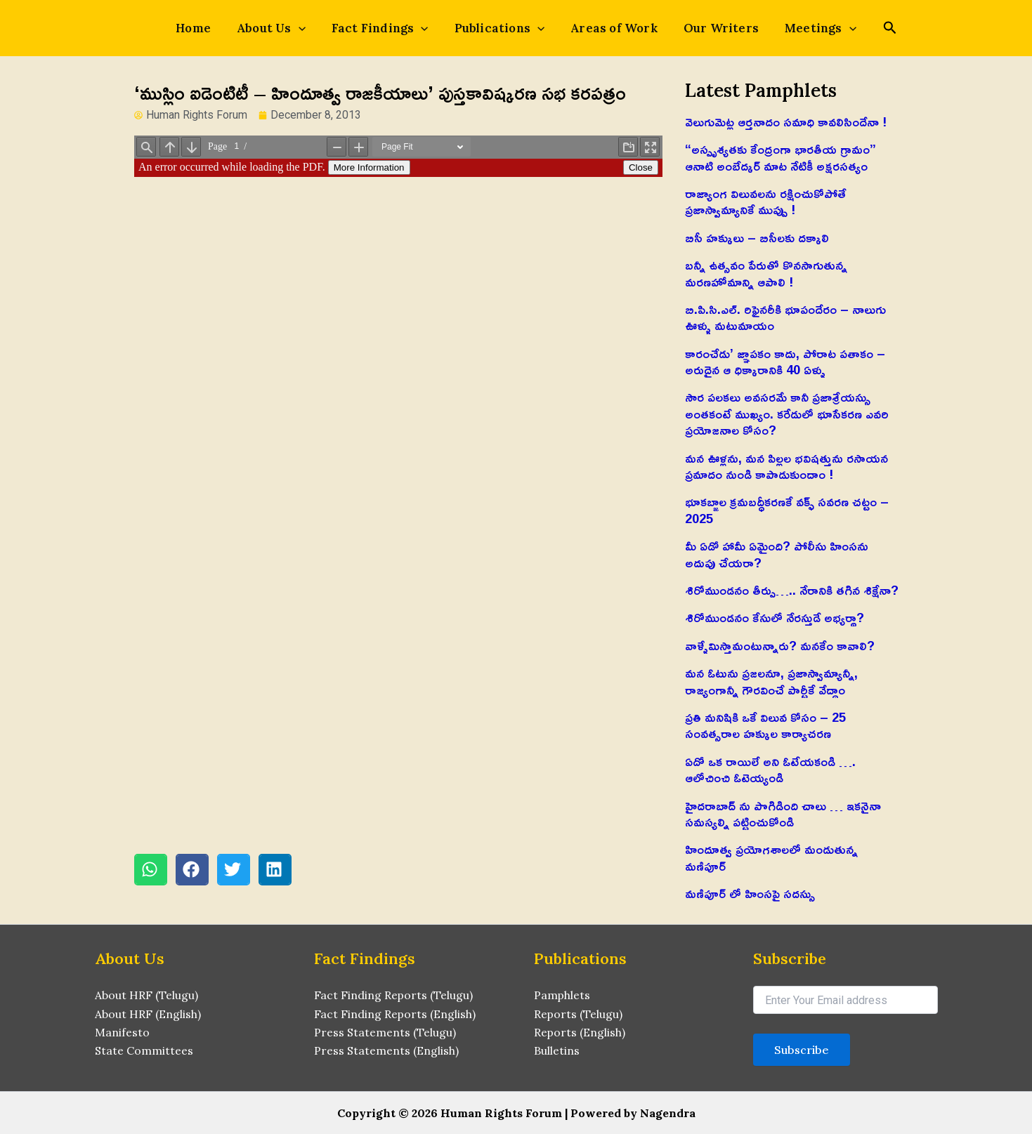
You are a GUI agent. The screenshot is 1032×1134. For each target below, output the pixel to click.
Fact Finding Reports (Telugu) (393, 995)
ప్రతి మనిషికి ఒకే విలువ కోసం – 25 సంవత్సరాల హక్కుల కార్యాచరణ (765, 725)
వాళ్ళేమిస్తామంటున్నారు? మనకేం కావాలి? (780, 645)
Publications (500, 28)
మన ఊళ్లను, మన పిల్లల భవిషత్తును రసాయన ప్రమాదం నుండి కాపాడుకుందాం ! (786, 466)
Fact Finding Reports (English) (395, 1014)
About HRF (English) (148, 1014)
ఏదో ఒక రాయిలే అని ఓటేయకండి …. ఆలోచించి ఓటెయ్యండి (770, 769)
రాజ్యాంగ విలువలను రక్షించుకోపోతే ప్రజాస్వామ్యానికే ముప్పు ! (765, 201)
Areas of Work (607, 28)
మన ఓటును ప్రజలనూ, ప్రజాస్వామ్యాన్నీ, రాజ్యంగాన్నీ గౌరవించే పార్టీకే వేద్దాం (771, 681)
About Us (283, 28)
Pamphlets (562, 995)
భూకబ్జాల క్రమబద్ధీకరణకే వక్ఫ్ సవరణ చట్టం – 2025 (787, 509)
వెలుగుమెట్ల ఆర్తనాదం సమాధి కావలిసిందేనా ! (786, 121)
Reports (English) (580, 1032)
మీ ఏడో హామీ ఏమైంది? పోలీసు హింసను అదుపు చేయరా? (776, 554)
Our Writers (708, 28)
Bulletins (557, 1051)
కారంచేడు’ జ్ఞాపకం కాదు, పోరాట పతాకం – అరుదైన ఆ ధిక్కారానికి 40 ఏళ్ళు (785, 361)
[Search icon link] (868, 29)
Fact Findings (386, 28)
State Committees (144, 1051)
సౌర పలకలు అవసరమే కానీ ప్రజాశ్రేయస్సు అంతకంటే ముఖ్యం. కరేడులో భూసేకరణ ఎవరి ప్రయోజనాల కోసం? (787, 413)
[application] (311, 28)
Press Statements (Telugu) (385, 1032)
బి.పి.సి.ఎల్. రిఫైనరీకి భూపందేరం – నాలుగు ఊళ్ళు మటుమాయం (785, 317)
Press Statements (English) (386, 1051)
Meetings (801, 28)
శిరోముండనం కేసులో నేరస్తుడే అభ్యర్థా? (774, 617)
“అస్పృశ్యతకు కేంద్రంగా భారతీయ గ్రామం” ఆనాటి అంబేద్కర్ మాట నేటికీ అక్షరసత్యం (780, 157)
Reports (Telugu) (578, 1014)
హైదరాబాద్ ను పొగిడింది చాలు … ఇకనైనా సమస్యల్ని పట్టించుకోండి (783, 813)
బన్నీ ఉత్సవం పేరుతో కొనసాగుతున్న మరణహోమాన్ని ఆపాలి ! (766, 273)
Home (212, 28)
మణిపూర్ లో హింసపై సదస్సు (750, 893)
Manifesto (122, 1032)
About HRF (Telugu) (146, 995)
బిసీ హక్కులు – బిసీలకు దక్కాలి (757, 237)
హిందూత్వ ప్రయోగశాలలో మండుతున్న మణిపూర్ (771, 857)
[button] (150, 869)
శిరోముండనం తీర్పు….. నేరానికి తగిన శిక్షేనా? (792, 590)
